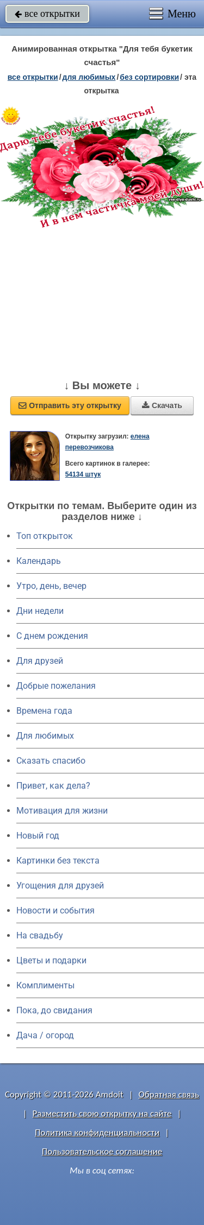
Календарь (38, 561)
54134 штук (83, 474)
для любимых (89, 77)
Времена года (44, 711)
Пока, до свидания (54, 1010)
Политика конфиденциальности (97, 1132)
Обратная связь (168, 1094)
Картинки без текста (58, 860)
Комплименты (45, 985)
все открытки (47, 13)
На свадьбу (39, 935)
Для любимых (45, 736)
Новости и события (55, 910)
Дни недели (40, 611)
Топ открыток (44, 536)
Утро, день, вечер (51, 586)
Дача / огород (45, 1035)
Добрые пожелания (56, 686)
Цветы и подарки (51, 960)
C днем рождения (52, 636)
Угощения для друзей (60, 885)
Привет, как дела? (53, 785)
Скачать (162, 405)
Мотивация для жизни (62, 810)
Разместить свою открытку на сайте (102, 1113)
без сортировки (149, 77)
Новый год (37, 835)
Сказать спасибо (50, 761)
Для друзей (39, 661)
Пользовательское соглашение (102, 1151)
